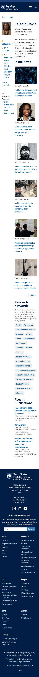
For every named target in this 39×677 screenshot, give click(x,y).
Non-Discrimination (26, 659)
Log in (20, 670)
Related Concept (22, 384)
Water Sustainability (27, 566)
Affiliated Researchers (28, 593)
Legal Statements (24, 662)
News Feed (5, 618)
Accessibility (13, 662)
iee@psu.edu (19, 502)
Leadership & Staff (27, 596)
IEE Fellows (25, 590)
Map (19, 493)
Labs (3, 579)
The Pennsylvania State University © (19, 666)
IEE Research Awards (28, 573)
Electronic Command (24, 379)
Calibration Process (24, 388)
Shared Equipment (7, 604)
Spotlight (4, 615)
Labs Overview (6, 583)
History (4, 550)
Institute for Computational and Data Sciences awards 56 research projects (26, 93)
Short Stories (21, 343)
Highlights (24, 615)
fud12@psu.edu (7, 44)
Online (18, 339)
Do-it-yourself (29, 339)
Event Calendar (26, 618)
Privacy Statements (12, 659)
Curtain (29, 348)
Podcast (4, 621)
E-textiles (19, 393)
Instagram (14, 508)
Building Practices (23, 357)
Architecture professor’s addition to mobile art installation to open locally (25, 285)
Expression (28, 325)
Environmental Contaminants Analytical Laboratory (9, 595)
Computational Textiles (25, 330)
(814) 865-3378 (17, 500)
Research (25, 536)
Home (4, 17)
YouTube (25, 508)
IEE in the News (7, 628)
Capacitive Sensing (23, 366)
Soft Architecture (23, 361)
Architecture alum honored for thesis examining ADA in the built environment (26, 169)
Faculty (23, 587)
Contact (4, 557)
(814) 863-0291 (19, 497)
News (4, 611)
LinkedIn (19, 508)
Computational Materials (26, 370)
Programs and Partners (9, 544)
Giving (3, 553)
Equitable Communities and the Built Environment (8, 107)
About (4, 536)
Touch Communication (25, 375)
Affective (19, 348)
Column (4, 625)
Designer (19, 334)
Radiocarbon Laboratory (9, 601)
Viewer (29, 334)
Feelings (19, 352)
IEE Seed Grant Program (9, 639)
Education (5, 547)
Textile (18, 325)
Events (24, 611)
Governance (25, 583)
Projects (24, 569)
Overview (5, 540)
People (11, 17)
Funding (5, 634)
